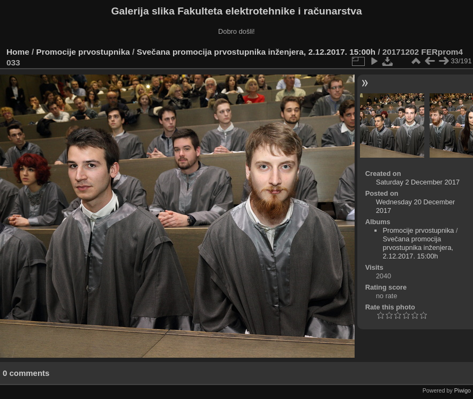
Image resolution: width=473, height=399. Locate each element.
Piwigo (462, 390)
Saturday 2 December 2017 (418, 182)
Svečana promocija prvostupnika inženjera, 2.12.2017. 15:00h (256, 51)
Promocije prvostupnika (83, 51)
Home (17, 51)
